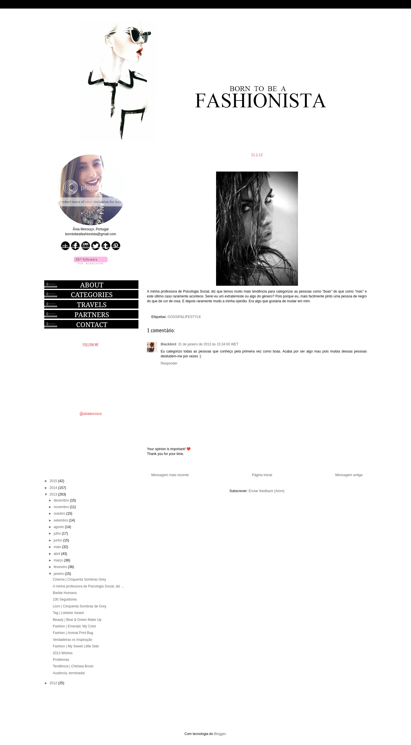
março (59, 560)
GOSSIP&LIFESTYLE (184, 317)
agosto (59, 527)
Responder (169, 363)
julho (58, 533)
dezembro (62, 500)
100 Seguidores (65, 599)
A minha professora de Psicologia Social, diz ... (88, 586)
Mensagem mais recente (170, 475)
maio (58, 547)
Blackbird (168, 344)
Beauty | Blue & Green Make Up (77, 620)
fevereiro (61, 567)
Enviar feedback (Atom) (266, 491)
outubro (60, 514)
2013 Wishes (62, 653)
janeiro (59, 574)
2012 (54, 683)
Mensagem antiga (348, 475)
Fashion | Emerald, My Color (74, 626)
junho (58, 540)
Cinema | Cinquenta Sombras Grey (79, 579)
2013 (54, 494)
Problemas (61, 660)
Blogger (220, 734)
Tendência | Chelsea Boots (73, 666)
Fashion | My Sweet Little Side (76, 646)
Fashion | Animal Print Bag (73, 633)
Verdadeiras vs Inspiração (72, 640)
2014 (54, 488)
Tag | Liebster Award (68, 613)
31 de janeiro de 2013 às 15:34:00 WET (208, 344)
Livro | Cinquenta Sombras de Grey (79, 606)
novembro (62, 507)
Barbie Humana (64, 593)
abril (57, 554)
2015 (54, 481)
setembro (61, 520)
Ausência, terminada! (69, 673)
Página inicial (262, 475)
